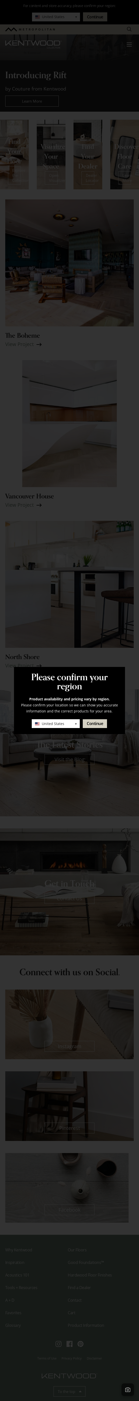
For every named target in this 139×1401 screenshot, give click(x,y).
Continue (95, 723)
